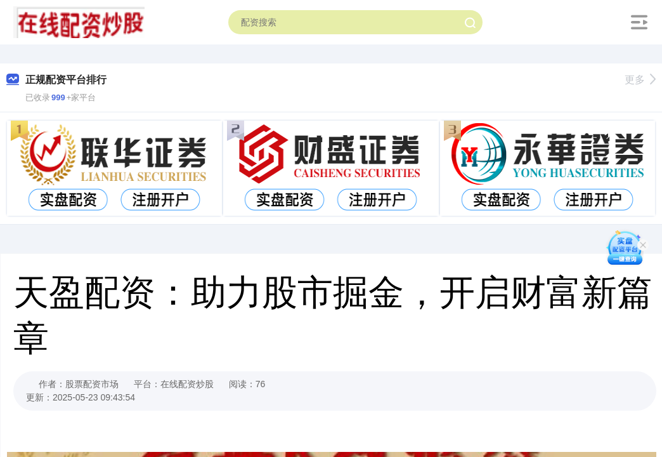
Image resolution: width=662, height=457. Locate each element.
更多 (640, 79)
